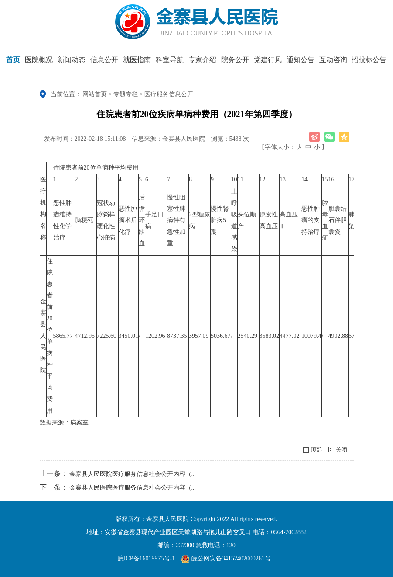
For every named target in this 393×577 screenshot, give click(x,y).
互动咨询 (333, 63)
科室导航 (170, 63)
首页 (13, 63)
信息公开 (104, 63)
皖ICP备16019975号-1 (146, 558)
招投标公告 (369, 63)
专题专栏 (125, 94)
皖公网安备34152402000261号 (226, 558)
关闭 (341, 449)
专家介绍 (202, 63)
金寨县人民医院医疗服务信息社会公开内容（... (132, 474)
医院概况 (39, 63)
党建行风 (268, 63)
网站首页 (94, 94)
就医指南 (137, 63)
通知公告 (300, 63)
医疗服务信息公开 (168, 94)
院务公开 (235, 63)
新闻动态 (71, 63)
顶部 (316, 449)
